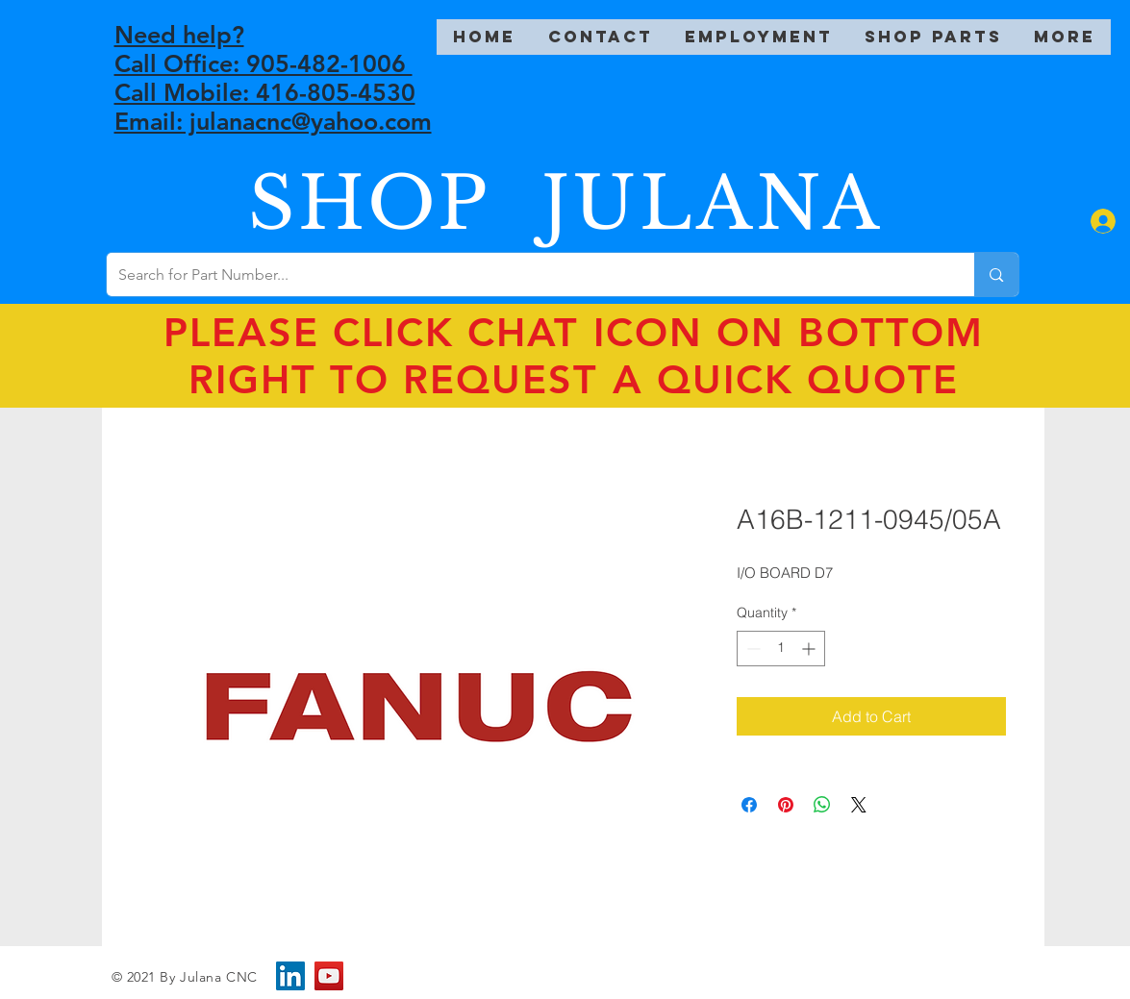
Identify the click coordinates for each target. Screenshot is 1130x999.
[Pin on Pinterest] (785, 804)
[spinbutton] (781, 648)
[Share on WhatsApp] (822, 804)
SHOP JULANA (565, 203)
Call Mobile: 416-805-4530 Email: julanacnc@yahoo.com (273, 107)
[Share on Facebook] (749, 804)
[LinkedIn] (290, 976)
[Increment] (810, 648)
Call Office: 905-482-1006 (263, 63)
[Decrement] (752, 648)
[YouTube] (328, 976)
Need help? (179, 34)
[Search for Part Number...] (526, 274)
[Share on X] (858, 804)
